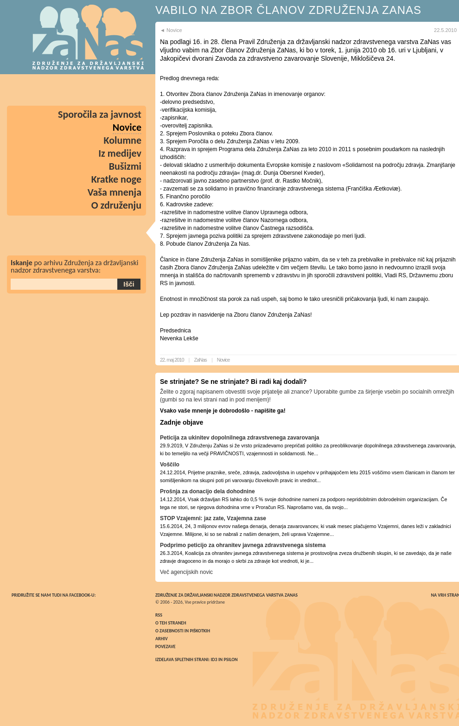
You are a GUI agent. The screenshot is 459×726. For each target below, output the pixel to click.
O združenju (116, 205)
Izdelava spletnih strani (182, 659)
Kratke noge (116, 179)
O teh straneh (170, 623)
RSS (158, 615)
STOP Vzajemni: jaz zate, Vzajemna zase (213, 518)
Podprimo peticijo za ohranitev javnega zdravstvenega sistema (242, 545)
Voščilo (169, 464)
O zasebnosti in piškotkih (182, 631)
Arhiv (161, 639)
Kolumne (123, 140)
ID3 (214, 659)
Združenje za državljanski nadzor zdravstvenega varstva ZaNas (226, 595)
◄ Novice (171, 30)
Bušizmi (125, 166)
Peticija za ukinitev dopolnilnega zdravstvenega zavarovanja (239, 437)
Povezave (165, 646)
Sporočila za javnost (99, 114)
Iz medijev (119, 153)
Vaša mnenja (114, 192)
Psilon (230, 659)
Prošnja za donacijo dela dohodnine (207, 491)
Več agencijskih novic (186, 572)
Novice (223, 360)
